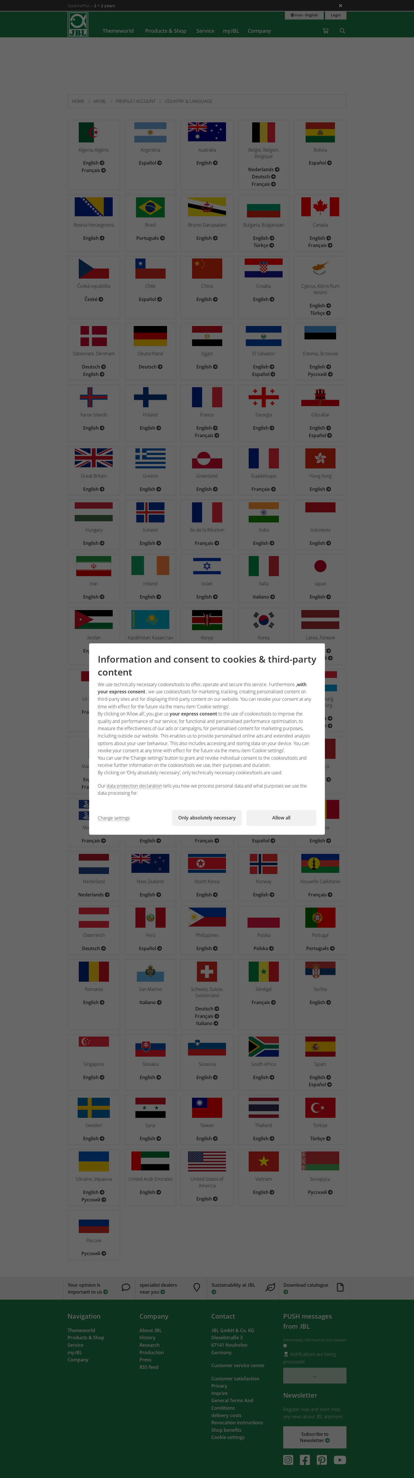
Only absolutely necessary (207, 818)
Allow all (281, 818)
